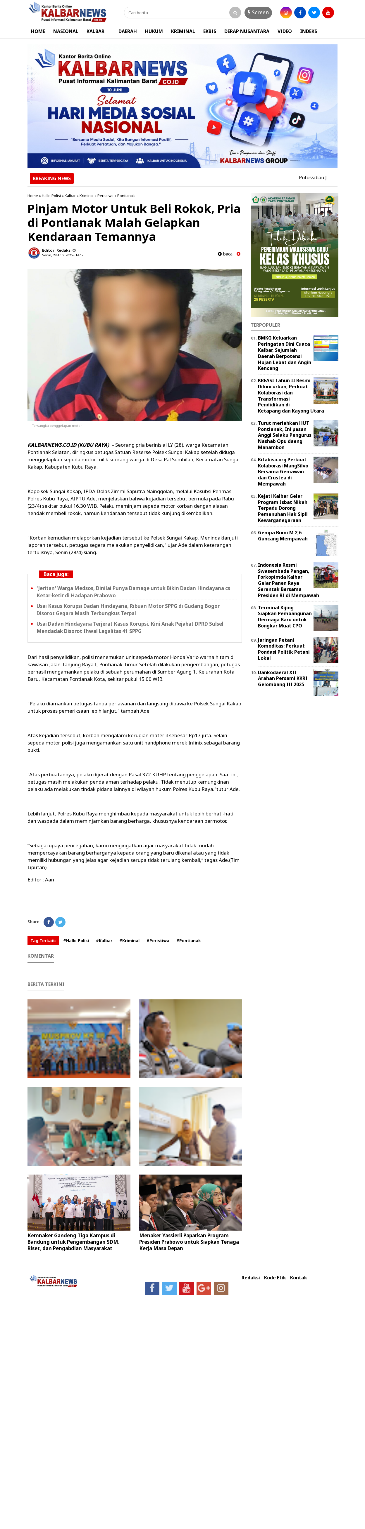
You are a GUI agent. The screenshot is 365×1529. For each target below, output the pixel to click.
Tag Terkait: (43, 940)
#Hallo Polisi (76, 940)
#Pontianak (188, 940)
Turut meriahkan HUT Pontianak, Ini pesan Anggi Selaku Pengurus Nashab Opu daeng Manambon (284, 435)
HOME (38, 31)
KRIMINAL (183, 31)
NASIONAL (65, 31)
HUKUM (154, 31)
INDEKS (308, 31)
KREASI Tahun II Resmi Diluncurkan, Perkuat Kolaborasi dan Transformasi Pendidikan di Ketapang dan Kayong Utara (291, 395)
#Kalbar (104, 940)
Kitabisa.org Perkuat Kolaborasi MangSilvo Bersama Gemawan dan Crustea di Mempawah (283, 471)
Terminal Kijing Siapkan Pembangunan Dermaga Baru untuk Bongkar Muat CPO (285, 616)
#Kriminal (129, 940)
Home (32, 195)
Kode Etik (275, 1278)
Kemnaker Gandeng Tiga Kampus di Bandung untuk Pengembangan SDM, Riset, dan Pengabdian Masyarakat (73, 1242)
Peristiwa (105, 195)
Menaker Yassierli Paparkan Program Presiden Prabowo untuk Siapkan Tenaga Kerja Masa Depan (189, 1242)
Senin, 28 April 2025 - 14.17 (62, 255)
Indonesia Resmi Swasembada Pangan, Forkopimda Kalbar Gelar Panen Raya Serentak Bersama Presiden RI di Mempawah (288, 580)
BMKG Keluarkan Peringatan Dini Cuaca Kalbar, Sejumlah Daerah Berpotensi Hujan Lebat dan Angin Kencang (284, 353)
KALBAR (95, 31)
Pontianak (126, 195)
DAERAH (127, 31)
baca (225, 253)
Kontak (298, 1278)
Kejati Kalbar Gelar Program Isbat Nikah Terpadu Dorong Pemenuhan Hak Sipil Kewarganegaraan (283, 508)
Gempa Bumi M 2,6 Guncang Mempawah (283, 535)
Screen (258, 12)
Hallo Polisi (51, 195)
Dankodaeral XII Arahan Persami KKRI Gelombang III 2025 (282, 678)
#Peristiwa (158, 940)
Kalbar (70, 195)
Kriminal (87, 195)
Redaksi (251, 1278)
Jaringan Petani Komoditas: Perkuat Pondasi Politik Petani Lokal (284, 649)
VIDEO (285, 31)
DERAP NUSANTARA (246, 31)
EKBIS (209, 31)
